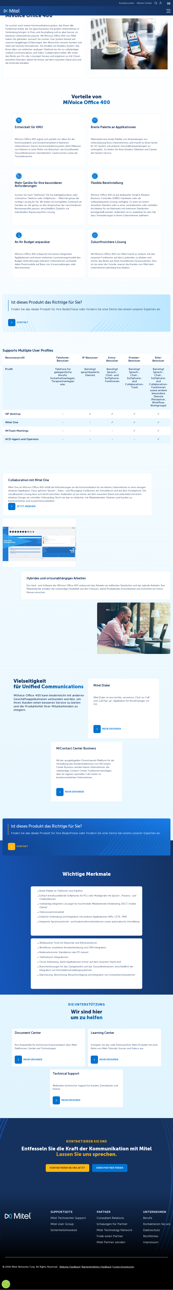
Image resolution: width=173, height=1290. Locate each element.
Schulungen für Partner (112, 1224)
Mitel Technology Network (114, 1230)
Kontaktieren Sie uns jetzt (67, 1167)
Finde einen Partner (110, 1236)
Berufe (147, 1218)
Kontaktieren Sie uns (156, 1224)
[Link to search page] (156, 3)
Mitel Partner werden (111, 1242)
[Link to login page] (160, 3)
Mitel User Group (62, 1224)
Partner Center (144, 3)
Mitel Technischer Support (68, 1218)
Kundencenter (126, 3)
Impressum (150, 1242)
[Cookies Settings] (6, 1284)
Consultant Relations (110, 1218)
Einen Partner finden (109, 1167)
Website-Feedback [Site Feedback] (69, 1266)
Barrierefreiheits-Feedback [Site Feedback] (96, 1266)
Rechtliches (150, 1236)
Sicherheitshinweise (64, 1230)
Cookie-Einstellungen (123, 1267)
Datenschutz (151, 1230)
